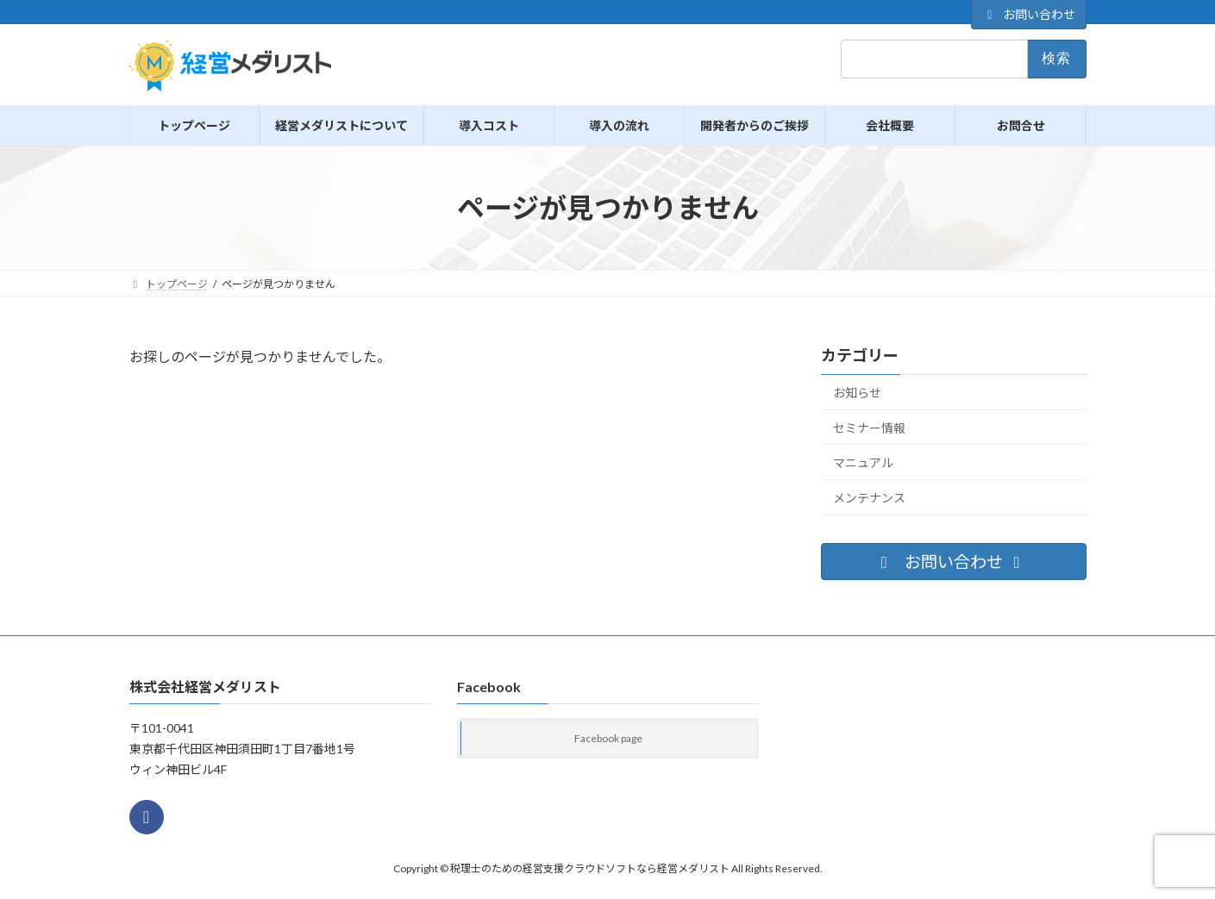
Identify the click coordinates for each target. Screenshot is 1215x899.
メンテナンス (869, 497)
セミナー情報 (869, 428)
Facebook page (608, 739)
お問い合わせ (1028, 14)
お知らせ (857, 392)
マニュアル (863, 462)
